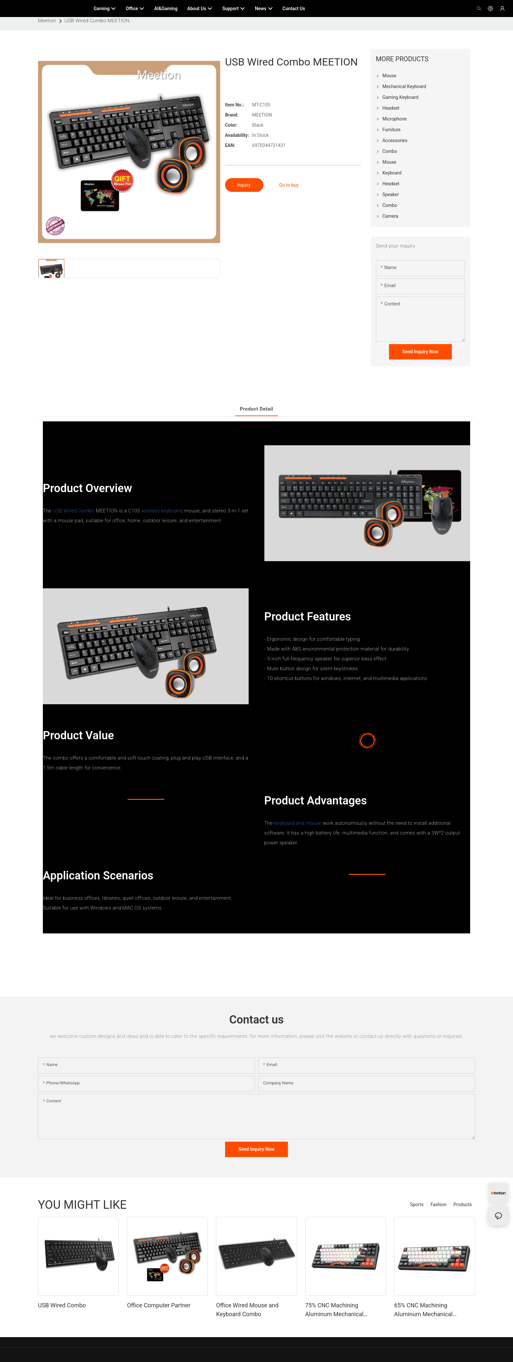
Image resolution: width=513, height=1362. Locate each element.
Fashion (439, 1204)
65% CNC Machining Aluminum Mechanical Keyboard (423, 1310)
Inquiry (244, 185)
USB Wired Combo (73, 511)
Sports (417, 1204)
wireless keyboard (161, 511)
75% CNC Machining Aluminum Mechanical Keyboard (334, 1310)
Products (462, 1204)
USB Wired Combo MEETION (96, 21)
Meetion (47, 21)
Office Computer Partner (158, 1305)
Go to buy (288, 185)
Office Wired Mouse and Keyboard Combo (247, 1309)
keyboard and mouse (297, 823)
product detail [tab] (256, 409)
